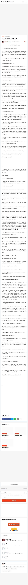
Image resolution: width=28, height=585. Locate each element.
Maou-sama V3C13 (5, 435)
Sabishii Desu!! (8, 2)
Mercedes (22, 566)
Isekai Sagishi (9, 566)
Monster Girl (13, 568)
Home (3, 36)
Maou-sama (7, 36)
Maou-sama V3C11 (5, 447)
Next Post (25, 488)
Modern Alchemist (6, 568)
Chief (4, 566)
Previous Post (4, 488)
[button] (1, 2)
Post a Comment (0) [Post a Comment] (14, 484)
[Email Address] (14, 498)
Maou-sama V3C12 (18, 435)
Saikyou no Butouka (6, 570)
